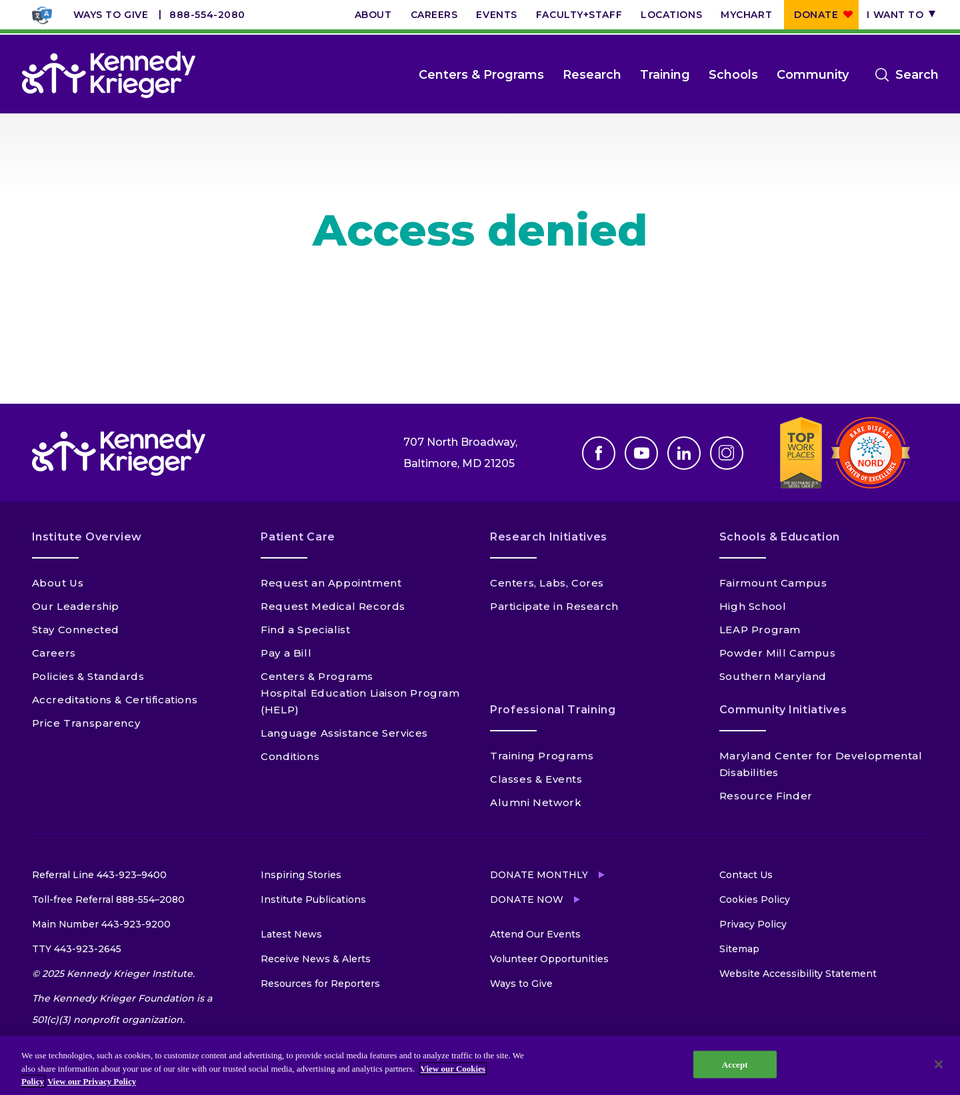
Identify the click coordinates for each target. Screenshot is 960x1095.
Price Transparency (86, 723)
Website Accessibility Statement (798, 974)
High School (753, 606)
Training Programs (541, 755)
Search (917, 74)
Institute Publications (313, 899)
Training (665, 74)
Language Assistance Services (344, 733)
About (373, 15)
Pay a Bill (286, 653)
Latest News (291, 934)
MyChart (746, 15)
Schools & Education (779, 536)
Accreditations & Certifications (115, 699)
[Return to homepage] (108, 74)
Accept (735, 1064)
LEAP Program (760, 629)
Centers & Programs (481, 74)
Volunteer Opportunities (549, 959)
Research (592, 74)
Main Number (101, 924)
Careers (434, 15)
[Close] (938, 1064)
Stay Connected (75, 629)
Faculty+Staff (579, 15)
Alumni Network (535, 802)
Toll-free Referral (108, 899)
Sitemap (739, 949)
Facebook (598, 453)
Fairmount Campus (773, 583)
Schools (733, 74)
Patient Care (298, 536)
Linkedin (684, 453)
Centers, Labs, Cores (547, 583)
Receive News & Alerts (316, 959)
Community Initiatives (783, 709)
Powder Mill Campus (777, 653)
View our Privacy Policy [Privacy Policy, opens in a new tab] (91, 1081)
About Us (58, 583)
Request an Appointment (331, 583)
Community (813, 74)
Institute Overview (87, 536)
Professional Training (552, 709)
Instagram (726, 453)
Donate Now (526, 899)
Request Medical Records (333, 606)
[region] (480, 1065)
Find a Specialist (305, 629)
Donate (816, 15)
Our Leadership (75, 606)
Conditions (290, 756)
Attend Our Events (535, 934)
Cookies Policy (754, 899)
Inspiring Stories (301, 875)
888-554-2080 (207, 15)
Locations (671, 15)
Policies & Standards (88, 676)
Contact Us (746, 875)
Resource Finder (766, 795)
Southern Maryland (773, 676)
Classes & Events (536, 779)
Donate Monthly (539, 875)
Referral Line (99, 874)
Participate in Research (554, 606)
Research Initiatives (548, 536)
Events (496, 15)
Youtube (641, 453)
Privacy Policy (753, 924)
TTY (76, 949)
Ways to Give (111, 15)
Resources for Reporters (320, 984)
